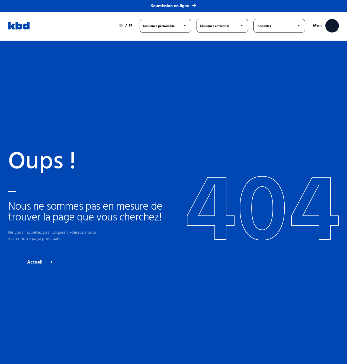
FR (130, 25)
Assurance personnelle (159, 26)
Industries (263, 26)
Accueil (39, 262)
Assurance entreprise (214, 26)
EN (121, 25)
